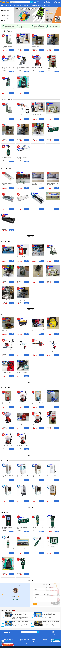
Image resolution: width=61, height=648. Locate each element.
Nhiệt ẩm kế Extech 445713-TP (52, 548)
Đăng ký (47, 1)
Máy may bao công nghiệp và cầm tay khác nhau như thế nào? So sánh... (20, 614)
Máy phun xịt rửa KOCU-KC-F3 (52, 329)
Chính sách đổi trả (24, 642)
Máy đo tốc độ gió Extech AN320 (52, 527)
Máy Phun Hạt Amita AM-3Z (51, 402)
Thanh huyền (15, 599)
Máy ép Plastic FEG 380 (6, 226)
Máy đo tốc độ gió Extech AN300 (22, 570)
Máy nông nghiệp (34, 5)
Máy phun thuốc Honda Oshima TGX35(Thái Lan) (7, 330)
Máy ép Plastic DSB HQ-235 (37, 204)
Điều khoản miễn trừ (24, 643)
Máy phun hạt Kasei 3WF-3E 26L (7, 445)
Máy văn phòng (16, 5)
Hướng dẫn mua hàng (41, 2)
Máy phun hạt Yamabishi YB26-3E (23, 445)
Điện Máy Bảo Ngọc (22, 646)
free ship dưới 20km (23, 25)
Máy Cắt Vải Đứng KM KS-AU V (7, 299)
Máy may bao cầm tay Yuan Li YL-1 (53, 114)
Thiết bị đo (45, 5)
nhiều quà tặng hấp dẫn (39, 25)
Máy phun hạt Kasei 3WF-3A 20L (37, 424)
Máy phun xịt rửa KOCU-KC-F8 (22, 372)
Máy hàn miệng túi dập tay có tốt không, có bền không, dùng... (49, 614)
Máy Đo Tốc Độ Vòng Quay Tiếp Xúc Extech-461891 (22, 89)
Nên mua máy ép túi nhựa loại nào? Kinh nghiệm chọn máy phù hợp (20, 622)
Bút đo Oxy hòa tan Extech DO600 (38, 527)
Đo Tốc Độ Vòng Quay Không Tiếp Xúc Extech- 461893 (8, 89)
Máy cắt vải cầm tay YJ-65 (21, 114)
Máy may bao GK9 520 (21, 256)
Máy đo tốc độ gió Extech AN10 (7, 157)
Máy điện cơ (29, 5)
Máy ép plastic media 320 (6, 204)
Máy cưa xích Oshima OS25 (7, 372)
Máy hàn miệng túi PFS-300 (7, 256)
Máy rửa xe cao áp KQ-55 (21, 329)
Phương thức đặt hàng (25, 637)
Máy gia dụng (40, 5)
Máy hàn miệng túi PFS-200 (36, 256)
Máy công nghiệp (23, 5)
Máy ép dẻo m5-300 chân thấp (22, 183)
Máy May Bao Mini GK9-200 (22, 46)
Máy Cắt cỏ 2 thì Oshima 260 (7, 351)
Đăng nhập (48, 2)
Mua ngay (12, 50)
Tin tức (49, 5)
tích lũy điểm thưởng (9, 25)
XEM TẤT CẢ (30, 236)
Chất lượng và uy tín (53, 25)
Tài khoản (53, 637)
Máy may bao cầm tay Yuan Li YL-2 (38, 46)
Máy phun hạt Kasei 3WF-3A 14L (22, 402)
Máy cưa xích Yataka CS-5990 (37, 351)
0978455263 (57, 2)
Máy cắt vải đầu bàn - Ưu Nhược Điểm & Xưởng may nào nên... (50, 622)
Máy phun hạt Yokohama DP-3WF (37, 67)
